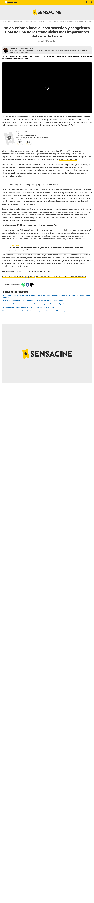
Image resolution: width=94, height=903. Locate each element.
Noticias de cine (18, 21)
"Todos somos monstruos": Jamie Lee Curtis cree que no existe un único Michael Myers (34, 311)
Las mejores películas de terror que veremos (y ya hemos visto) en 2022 (28, 307)
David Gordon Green (65, 151)
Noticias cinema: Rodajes (30, 21)
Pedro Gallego (14, 48)
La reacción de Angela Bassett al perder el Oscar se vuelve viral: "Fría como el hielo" (33, 300)
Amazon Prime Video (68, 159)
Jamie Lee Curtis (78, 154)
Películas (10, 21)
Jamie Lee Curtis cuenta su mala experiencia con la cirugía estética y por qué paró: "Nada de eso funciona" (42, 304)
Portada (4, 21)
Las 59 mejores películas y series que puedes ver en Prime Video (35, 185)
